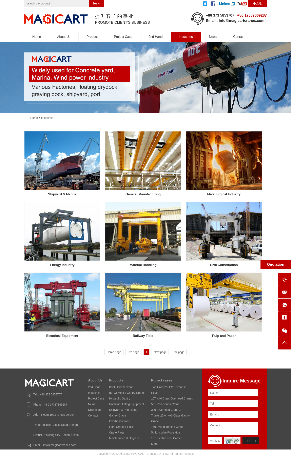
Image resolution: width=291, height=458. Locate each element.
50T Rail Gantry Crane (165, 404)
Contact (238, 36)
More (154, 443)
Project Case (123, 36)
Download (94, 409)
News (213, 36)
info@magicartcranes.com (242, 21)
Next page (160, 352)
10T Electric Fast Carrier (166, 438)
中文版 (257, 3)
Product (92, 36)
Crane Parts (116, 432)
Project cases (161, 380)
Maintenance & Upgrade (124, 438)
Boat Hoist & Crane (121, 387)
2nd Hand (155, 36)
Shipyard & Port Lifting (123, 409)
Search (96, 3)
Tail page (178, 352)
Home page (114, 352)
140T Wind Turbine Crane (167, 426)
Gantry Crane (117, 415)
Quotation (275, 264)
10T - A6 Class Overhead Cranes (172, 398)
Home (36, 36)
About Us (64, 36)
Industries (186, 36)
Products (116, 380)
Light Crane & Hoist (121, 426)
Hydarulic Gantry (119, 398)
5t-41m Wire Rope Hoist (166, 432)
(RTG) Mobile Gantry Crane (126, 392)
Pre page (133, 352)
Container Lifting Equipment (126, 404)
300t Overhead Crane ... (166, 409)
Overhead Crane (119, 421)
